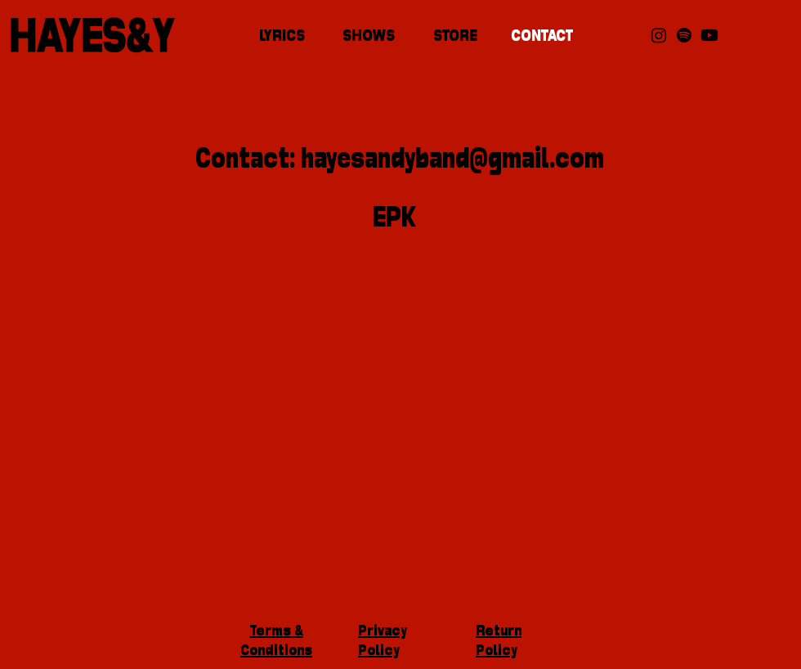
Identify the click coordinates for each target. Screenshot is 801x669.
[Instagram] (659, 35)
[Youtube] (709, 35)
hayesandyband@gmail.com (452, 160)
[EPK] (394, 220)
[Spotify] (684, 35)
